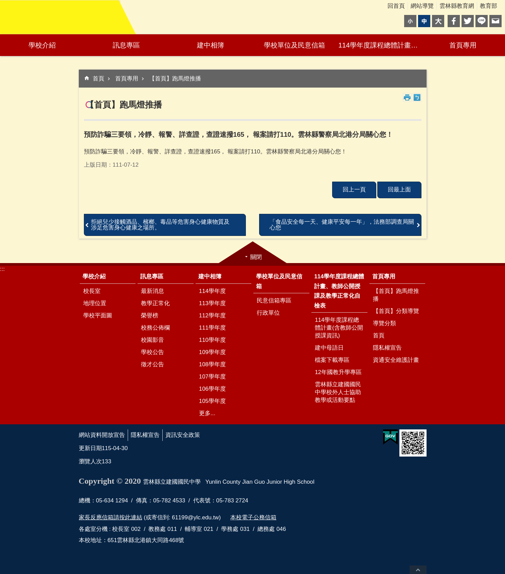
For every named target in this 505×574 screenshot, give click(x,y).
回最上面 (418, 570)
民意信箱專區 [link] (274, 300)
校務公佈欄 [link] (155, 328)
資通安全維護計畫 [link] (396, 360)
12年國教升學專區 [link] (338, 372)
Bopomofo (417, 97)
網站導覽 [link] (422, 6)
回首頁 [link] (396, 6)
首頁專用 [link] (462, 45)
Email (495, 21)
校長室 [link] (92, 291)
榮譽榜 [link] (149, 315)
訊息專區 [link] (126, 45)
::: (2, 269)
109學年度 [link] (212, 352)
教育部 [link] (488, 6)
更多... (207, 413)
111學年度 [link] (212, 328)
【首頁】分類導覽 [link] (396, 311)
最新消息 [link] (152, 291)
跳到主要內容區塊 (3, 3)
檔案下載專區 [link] (332, 360)
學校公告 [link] (152, 352)
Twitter (468, 21)
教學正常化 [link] (155, 303)
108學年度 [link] (212, 364)
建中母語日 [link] (329, 348)
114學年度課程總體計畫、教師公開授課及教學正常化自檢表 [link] (379, 45)
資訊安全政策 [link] (182, 435)
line (481, 21)
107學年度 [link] (212, 376)
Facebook (454, 21)
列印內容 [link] (407, 97)
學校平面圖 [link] (97, 315)
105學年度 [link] (212, 401)
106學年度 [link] (212, 389)
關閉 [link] (256, 257)
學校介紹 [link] (42, 45)
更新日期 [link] (90, 448)
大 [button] (438, 21)
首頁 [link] (98, 78)
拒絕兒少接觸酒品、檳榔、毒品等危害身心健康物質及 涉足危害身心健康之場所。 (160, 225)
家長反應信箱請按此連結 (110, 517)
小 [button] (410, 21)
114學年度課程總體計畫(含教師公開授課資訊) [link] (339, 328)
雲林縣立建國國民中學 (59, 17)
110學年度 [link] (212, 340)
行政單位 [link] (268, 313)
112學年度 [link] (212, 315)
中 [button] (424, 21)
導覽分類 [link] (384, 323)
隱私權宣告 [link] (387, 348)
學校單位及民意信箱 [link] (294, 45)
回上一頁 (354, 189)
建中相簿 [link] (210, 45)
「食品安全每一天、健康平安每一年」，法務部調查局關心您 (342, 225)
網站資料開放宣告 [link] (102, 435)
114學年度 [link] (212, 291)
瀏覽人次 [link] (90, 461)
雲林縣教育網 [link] (456, 6)
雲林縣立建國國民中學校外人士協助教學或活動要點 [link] (338, 392)
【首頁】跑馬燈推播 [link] (175, 78)
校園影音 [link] (152, 340)
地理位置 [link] (94, 303)
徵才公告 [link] (152, 364)
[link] (390, 437)
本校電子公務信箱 (253, 517)
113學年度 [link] (212, 303)
